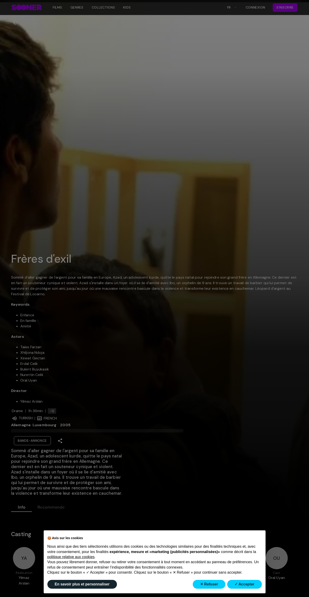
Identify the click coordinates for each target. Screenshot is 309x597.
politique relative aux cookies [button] (71, 557)
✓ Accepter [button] (244, 584)
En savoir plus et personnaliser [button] (82, 584)
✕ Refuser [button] (209, 584)
